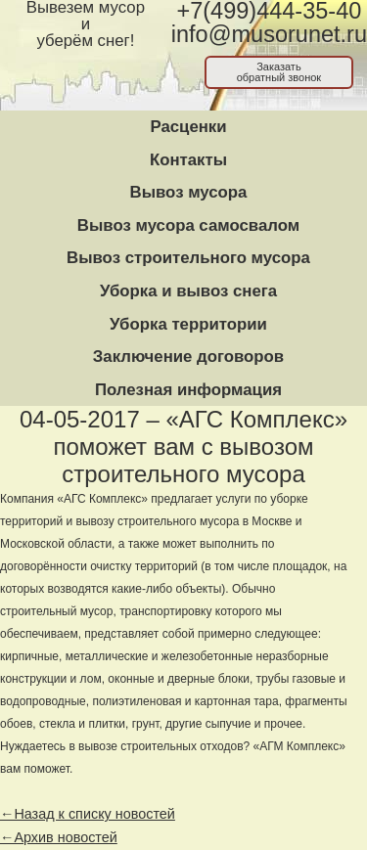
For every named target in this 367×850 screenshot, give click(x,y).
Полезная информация (188, 389)
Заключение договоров (188, 356)
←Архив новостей (58, 837)
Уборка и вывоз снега (188, 291)
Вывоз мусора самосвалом (188, 225)
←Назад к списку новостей (87, 814)
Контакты (188, 160)
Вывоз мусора (189, 192)
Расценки (188, 126)
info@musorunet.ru (269, 34)
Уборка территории (188, 324)
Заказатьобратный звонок (279, 72)
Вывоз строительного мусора (188, 257)
